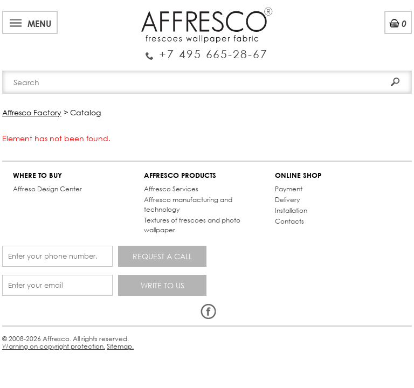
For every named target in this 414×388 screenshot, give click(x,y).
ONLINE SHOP (298, 175)
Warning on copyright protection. (53, 346)
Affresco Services (171, 188)
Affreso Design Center (47, 188)
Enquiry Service (206, 50)
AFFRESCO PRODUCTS (180, 175)
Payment (288, 188)
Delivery (287, 199)
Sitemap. (120, 346)
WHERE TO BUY (37, 175)
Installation (291, 210)
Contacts (289, 221)
